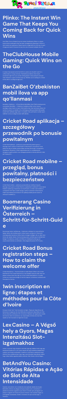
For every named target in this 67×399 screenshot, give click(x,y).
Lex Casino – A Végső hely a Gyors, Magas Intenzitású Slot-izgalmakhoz (29, 334)
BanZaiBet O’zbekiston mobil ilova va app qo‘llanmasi (31, 93)
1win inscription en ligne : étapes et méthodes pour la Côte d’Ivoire (32, 295)
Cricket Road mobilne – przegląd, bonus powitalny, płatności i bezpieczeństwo (32, 170)
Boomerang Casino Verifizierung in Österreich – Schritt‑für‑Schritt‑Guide (33, 214)
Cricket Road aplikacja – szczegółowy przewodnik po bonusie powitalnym (33, 130)
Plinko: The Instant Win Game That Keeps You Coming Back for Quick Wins (32, 27)
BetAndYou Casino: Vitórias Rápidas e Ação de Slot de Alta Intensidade (33, 372)
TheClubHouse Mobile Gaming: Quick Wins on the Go (32, 60)
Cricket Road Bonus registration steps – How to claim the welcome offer (28, 257)
